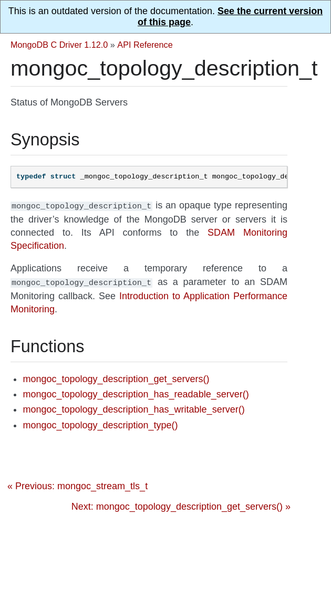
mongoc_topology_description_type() (100, 423)
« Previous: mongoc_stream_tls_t (77, 484)
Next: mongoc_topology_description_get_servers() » (181, 504)
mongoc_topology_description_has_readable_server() (136, 392)
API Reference (144, 44)
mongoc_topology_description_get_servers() (116, 377)
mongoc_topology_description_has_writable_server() (133, 407)
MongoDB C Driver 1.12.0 (59, 44)
